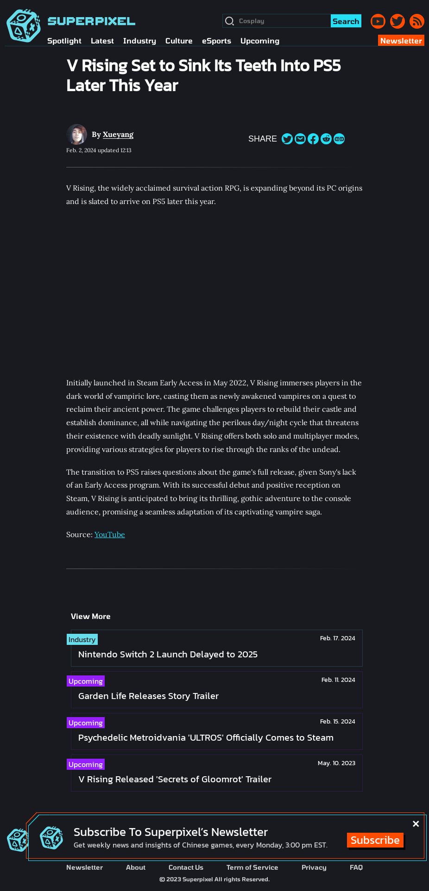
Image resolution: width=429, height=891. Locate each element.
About (135, 867)
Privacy (314, 867)
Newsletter (84, 867)
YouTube (110, 534)
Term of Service (252, 867)
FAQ (356, 867)
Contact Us (186, 867)
